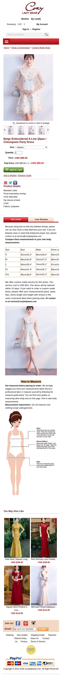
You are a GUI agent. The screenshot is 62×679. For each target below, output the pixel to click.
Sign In (25, 29)
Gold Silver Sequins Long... (17, 559)
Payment (52, 635)
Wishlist (25, 19)
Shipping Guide (24, 175)
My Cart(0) (36, 19)
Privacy (24, 641)
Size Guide (16, 219)
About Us (34, 638)
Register (36, 29)
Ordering (10, 635)
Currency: (14, 24)
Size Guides (22, 635)
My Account (42, 24)
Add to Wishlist (10, 175)
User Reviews (41, 219)
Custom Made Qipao (41, 48)
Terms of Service (38, 641)
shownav (6, 41)
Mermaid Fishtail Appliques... (44, 607)
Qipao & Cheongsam (20, 48)
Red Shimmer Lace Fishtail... (44, 559)
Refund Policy (20, 638)
